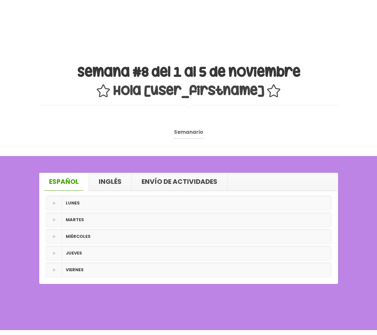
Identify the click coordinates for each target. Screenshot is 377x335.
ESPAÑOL (64, 181)
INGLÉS (110, 181)
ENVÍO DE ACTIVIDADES (179, 181)
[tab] (64, 181)
